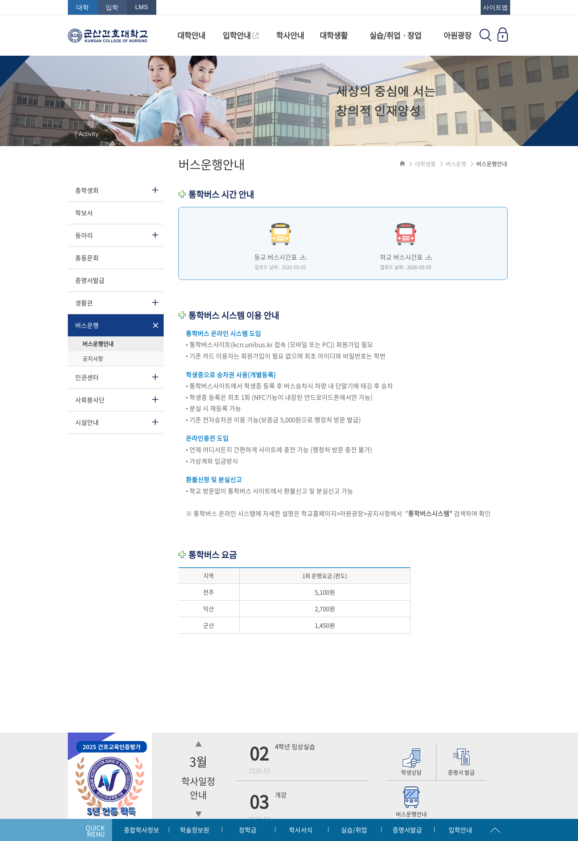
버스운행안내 (98, 344)
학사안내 (290, 35)
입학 (112, 7)
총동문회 (87, 257)
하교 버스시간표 (406, 243)
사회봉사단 (90, 399)
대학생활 (334, 35)
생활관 (84, 302)
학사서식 (301, 830)
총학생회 (87, 190)
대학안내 (191, 35)
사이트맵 (495, 7)
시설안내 (87, 422)
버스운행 (87, 325)
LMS (141, 7)
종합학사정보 (141, 830)
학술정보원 (194, 830)
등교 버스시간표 (280, 243)
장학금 (248, 830)
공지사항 (93, 358)
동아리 (84, 235)
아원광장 (457, 35)
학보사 (84, 212)
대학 (82, 7)
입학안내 (240, 35)
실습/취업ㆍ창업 (395, 35)
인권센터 (87, 377)
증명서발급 (90, 280)
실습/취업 (354, 830)
